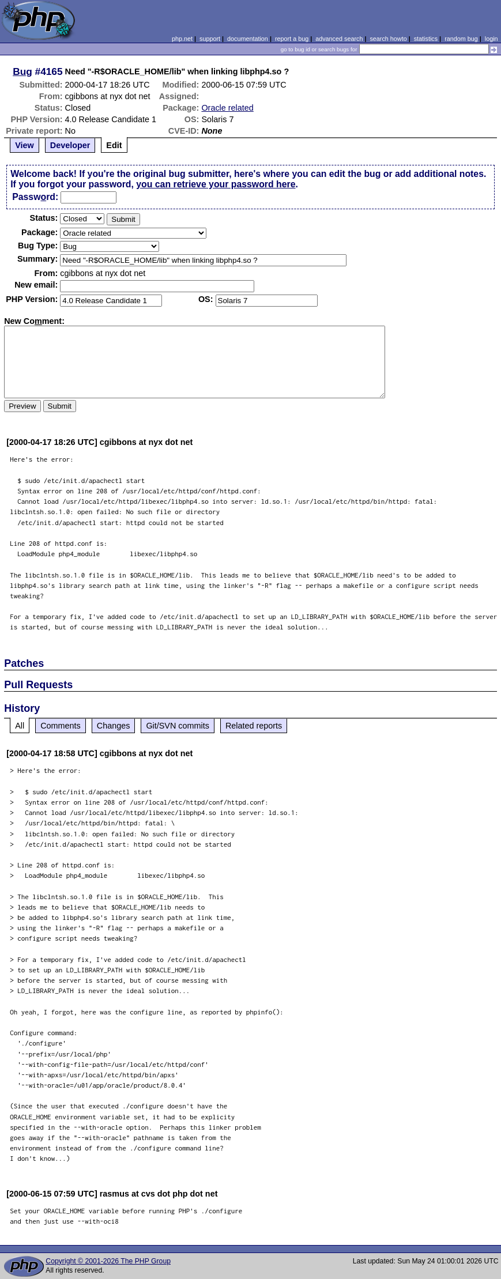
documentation (247, 38)
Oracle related (227, 107)
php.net (182, 38)
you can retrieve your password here (215, 184)
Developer (70, 145)
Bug (22, 71)
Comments (60, 725)
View (24, 145)
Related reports (253, 725)
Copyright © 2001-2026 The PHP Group (108, 1261)
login (491, 38)
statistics (426, 38)
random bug (461, 38)
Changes (113, 725)
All (19, 725)
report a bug (291, 38)
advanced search (339, 38)
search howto (388, 38)
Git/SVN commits (177, 725)
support (209, 38)
